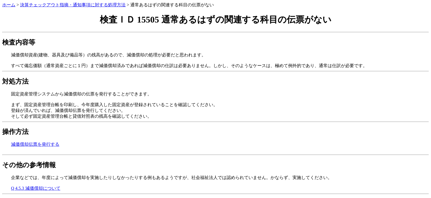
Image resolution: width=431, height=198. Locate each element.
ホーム (8, 4)
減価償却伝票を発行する (35, 144)
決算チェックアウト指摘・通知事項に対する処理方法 (73, 4)
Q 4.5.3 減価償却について (35, 188)
